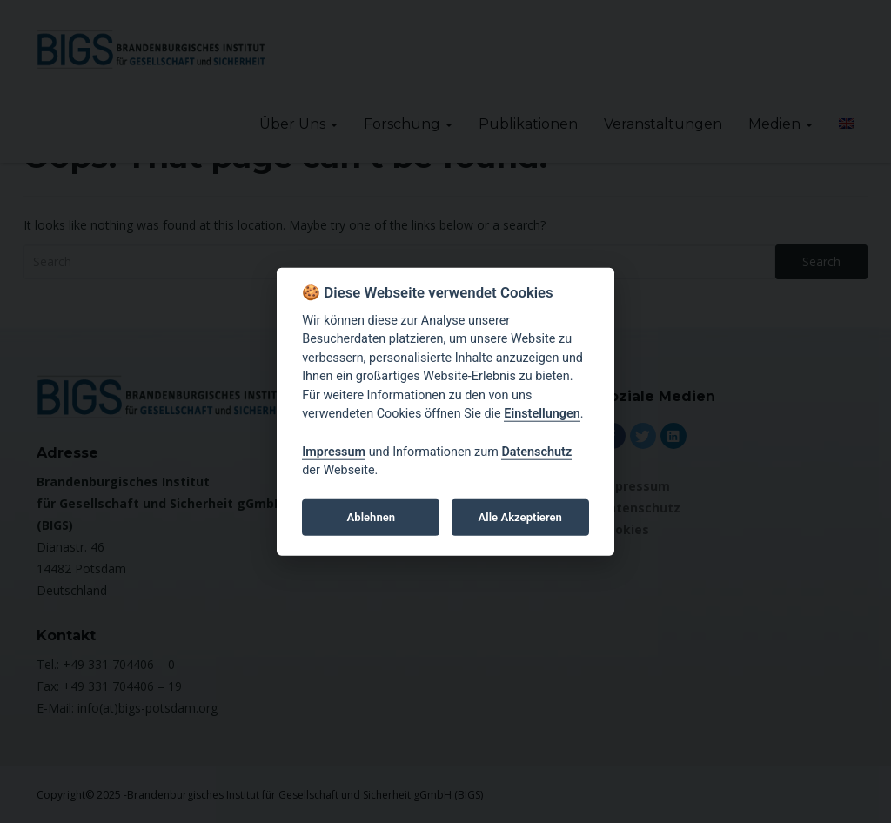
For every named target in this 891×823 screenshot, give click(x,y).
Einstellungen (541, 413)
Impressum (333, 451)
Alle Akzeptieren (520, 517)
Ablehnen (371, 517)
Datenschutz (536, 451)
